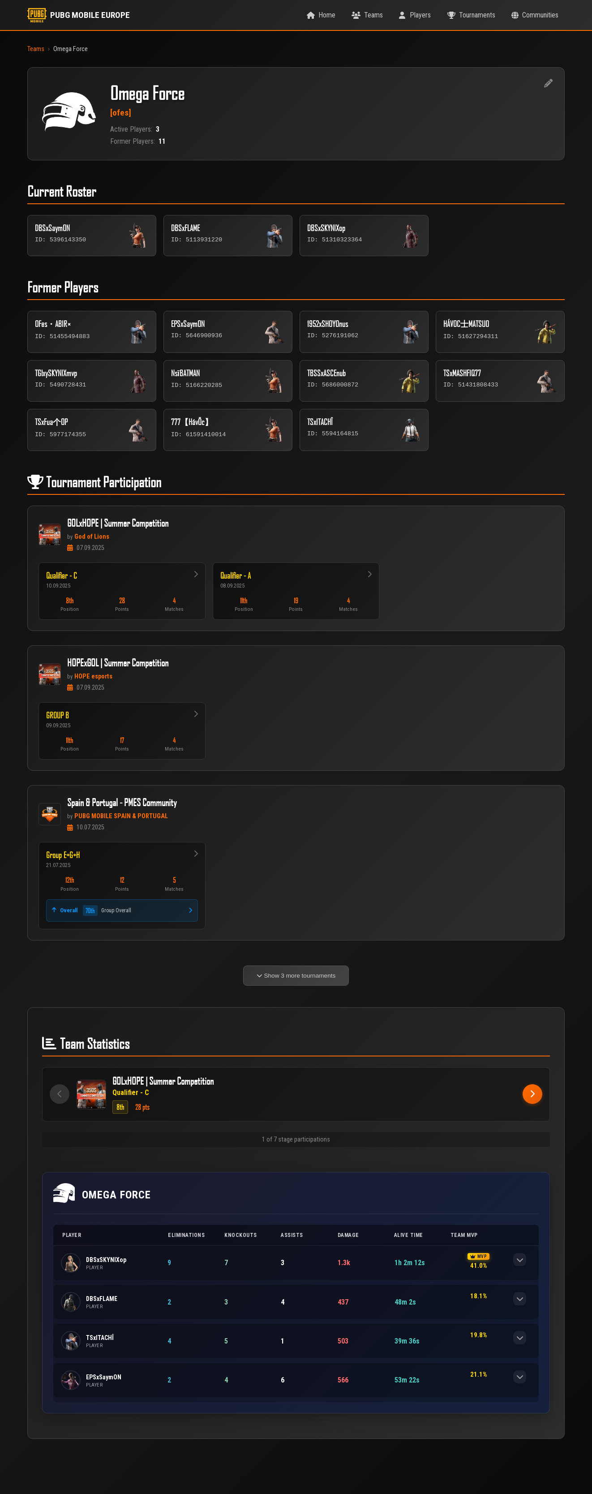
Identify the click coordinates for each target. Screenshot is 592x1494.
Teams (35, 49)
